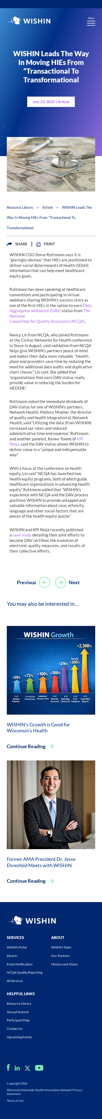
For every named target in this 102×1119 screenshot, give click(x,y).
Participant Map (18, 1020)
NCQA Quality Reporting (24, 972)
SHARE (17, 244)
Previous (33, 582)
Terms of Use (15, 1100)
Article (47, 207)
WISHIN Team (61, 947)
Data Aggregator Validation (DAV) (51, 308)
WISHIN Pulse (17, 947)
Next (67, 582)
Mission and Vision (64, 964)
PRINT (45, 244)
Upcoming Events (19, 1037)
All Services (15, 981)
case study (22, 534)
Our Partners (60, 956)
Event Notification (20, 964)
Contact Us (15, 1029)
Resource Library (20, 207)
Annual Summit (18, 1012)
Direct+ (12, 956)
